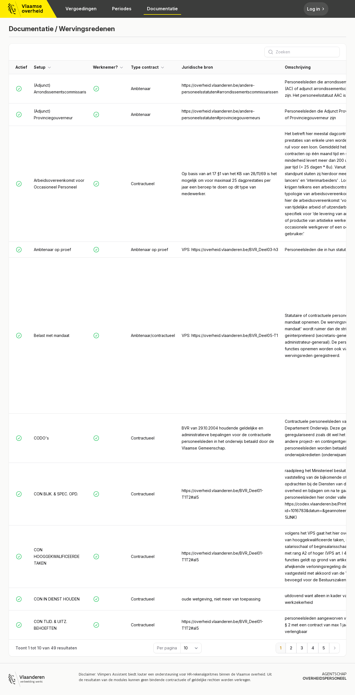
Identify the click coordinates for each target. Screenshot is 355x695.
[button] (60, 67)
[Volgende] (334, 648)
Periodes (121, 8)
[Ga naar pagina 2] (291, 648)
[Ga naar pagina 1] (280, 648)
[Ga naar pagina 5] (324, 648)
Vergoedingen (81, 8)
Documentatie (162, 8)
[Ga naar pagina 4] (313, 648)
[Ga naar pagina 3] (302, 648)
